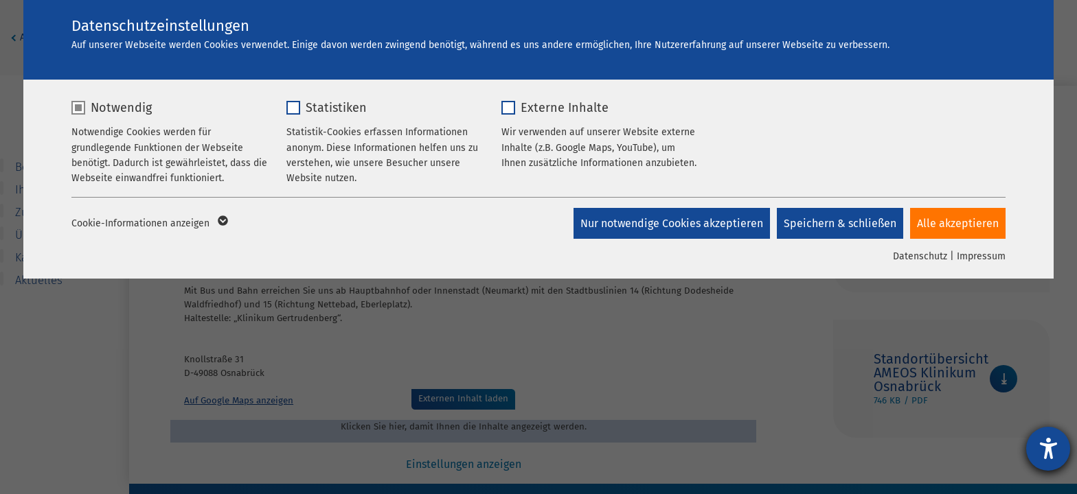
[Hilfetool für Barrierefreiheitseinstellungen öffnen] (1048, 449)
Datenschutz (920, 256)
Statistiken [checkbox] (336, 107)
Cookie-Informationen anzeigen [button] (148, 223)
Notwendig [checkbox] (121, 107)
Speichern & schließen (840, 223)
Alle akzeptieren (958, 223)
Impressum (981, 256)
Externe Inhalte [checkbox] (565, 107)
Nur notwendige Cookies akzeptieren (671, 223)
